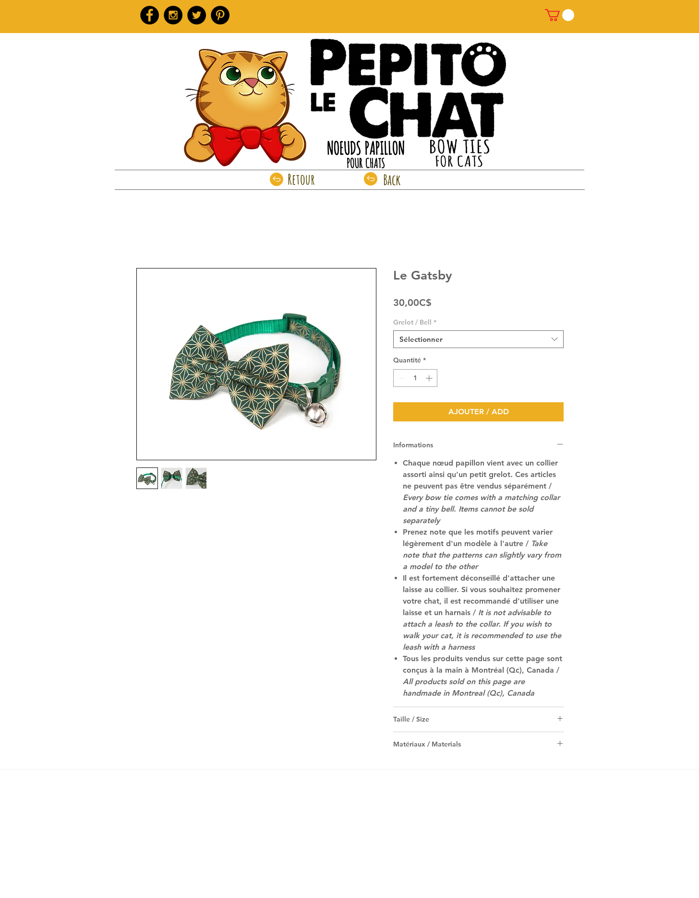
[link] (559, 15)
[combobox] (478, 339)
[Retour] (301, 179)
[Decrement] (401, 378)
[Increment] (430, 378)
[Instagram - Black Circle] (173, 15)
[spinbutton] (415, 378)
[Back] (392, 180)
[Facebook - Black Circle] (149, 15)
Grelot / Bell (414, 322)
